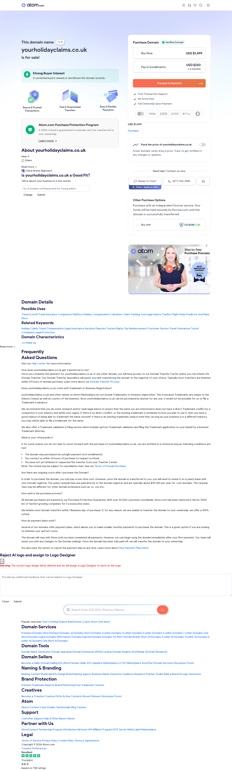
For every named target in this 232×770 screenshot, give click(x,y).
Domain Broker (131, 636)
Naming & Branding (41, 668)
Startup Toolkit (154, 674)
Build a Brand (171, 674)
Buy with (169, 224)
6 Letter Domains (172, 632)
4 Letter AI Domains (196, 636)
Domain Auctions (163, 662)
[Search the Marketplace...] (55, 189)
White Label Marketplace (141, 729)
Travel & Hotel (29, 314)
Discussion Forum (184, 662)
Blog (73, 707)
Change (28, 194)
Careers (82, 707)
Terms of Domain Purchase (110, 466)
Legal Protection (45, 332)
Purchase (133, 130)
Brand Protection (39, 679)
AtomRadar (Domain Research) (149, 651)
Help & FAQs (51, 718)
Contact (34, 707)
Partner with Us (37, 723)
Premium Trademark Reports (37, 685)
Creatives (31, 690)
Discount (202, 144)
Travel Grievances (179, 328)
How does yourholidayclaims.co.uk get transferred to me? (55, 370)
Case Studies (48, 707)
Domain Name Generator (36, 651)
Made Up (31, 342)
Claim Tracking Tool (134, 314)
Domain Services (38, 626)
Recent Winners (92, 696)
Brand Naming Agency (78, 674)
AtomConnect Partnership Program (42, 729)
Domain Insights (122, 651)
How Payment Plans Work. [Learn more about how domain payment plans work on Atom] (134, 547)
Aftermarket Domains (69, 636)
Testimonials (63, 707)
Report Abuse (67, 718)
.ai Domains (77, 632)
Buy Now (169, 53)
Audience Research (134, 674)
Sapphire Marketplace (105, 662)
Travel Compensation (51, 328)
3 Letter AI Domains (173, 636)
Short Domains (92, 632)
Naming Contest (30, 674)
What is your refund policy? (37, 437)
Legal (27, 734)
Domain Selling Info (52, 662)
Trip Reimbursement (135, 328)
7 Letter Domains (193, 632)
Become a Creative (32, 696)
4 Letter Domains (132, 632)
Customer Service (158, 328)
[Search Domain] (162, 609)
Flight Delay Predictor (184, 314)
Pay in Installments (169, 66)
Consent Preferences (34, 748)
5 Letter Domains (152, 632)
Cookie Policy (66, 740)
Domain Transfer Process (105, 381)
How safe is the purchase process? (42, 493)
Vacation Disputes (95, 328)
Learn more (48, 141)
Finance (63, 621)
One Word (104, 621)
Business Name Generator (107, 674)
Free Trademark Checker (89, 685)
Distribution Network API (77, 729)
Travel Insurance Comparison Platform (60, 314)
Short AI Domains (151, 636)
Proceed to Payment (179, 83)
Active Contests (72, 696)
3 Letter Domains (111, 632)
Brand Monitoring (65, 685)
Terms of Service (31, 740)
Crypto (86, 621)
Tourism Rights (114, 328)
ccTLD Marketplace (129, 662)
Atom (27, 701)
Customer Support (32, 718)
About (25, 707)
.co (23, 342)
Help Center (39, 363)
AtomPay (147, 662)
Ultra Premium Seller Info (77, 662)
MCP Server (120, 729)
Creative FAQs (53, 696)
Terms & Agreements (87, 740)
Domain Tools (35, 645)
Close (5, 601)
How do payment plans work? (38, 520)
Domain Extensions (83, 651)
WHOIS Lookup (103, 651)
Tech (45, 621)
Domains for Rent (112, 636)
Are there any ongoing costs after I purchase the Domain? (55, 472)
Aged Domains (47, 636)
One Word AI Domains (55, 640)
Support (29, 712)
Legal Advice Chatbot (159, 314)
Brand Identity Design (53, 674)
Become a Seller (30, 662)
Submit (41, 194)
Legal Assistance (74, 328)
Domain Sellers (36, 656)
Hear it (25, 156)
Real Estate (74, 621)
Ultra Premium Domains (56, 632)
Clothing (53, 621)
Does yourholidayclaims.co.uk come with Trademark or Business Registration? (66, 388)
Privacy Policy (50, 740)
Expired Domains (91, 636)
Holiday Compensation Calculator (103, 314)
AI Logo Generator (190, 674)
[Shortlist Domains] (195, 5)
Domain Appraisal (61, 651)
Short (94, 621)
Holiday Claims (29, 328)
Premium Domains (31, 632)
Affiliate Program (102, 729)
